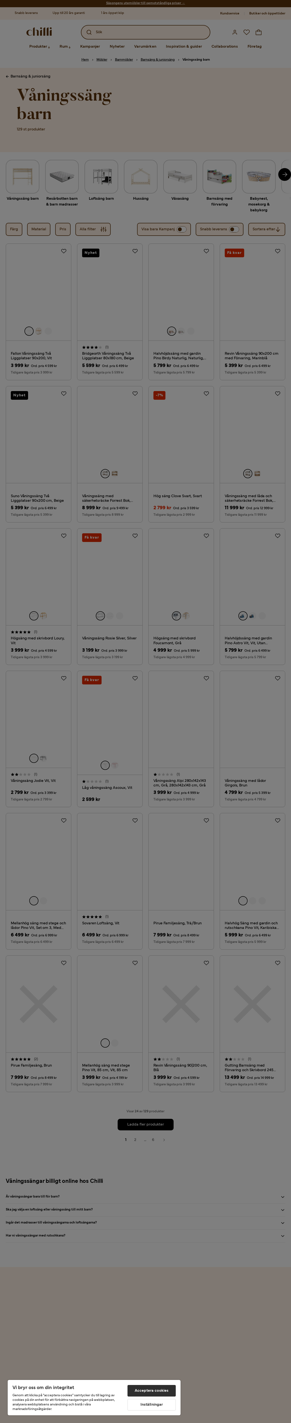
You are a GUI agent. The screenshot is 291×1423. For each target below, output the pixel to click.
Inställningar (151, 1404)
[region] (94, 1397)
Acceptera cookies (152, 1390)
